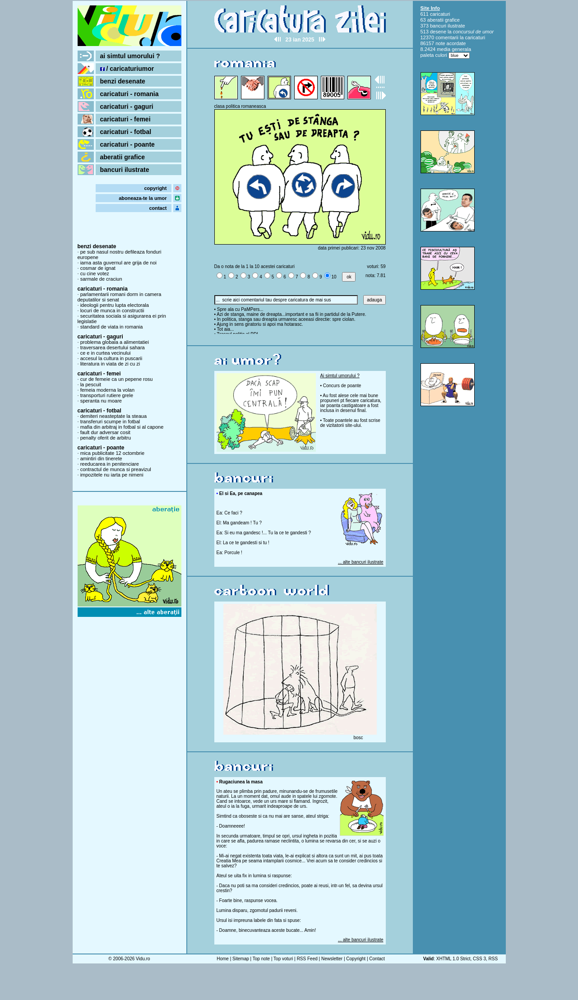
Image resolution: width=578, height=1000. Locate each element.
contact (157, 208)
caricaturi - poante (127, 144)
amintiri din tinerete (101, 458)
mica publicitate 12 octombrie (112, 453)
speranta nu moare (101, 400)
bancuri (438, 25)
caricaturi (440, 14)
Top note (261, 958)
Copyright (355, 958)
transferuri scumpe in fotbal (110, 421)
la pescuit (90, 384)
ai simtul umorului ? (130, 56)
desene (438, 31)
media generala (454, 49)
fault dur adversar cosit (105, 432)
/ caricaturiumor (127, 68)
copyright (155, 188)
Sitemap (240, 958)
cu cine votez (94, 273)
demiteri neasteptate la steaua (113, 416)
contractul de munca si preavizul (115, 469)
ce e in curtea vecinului (105, 353)
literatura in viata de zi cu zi (110, 363)
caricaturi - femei (125, 119)
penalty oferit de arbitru (105, 437)
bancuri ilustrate (124, 169)
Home (223, 958)
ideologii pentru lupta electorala (114, 305)
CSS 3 (479, 958)
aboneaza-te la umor (142, 198)
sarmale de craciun (101, 279)
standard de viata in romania (111, 326)
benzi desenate (122, 81)
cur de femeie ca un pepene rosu (116, 379)
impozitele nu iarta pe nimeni (111, 474)
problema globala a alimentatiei (114, 342)
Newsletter (331, 958)
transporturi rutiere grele (106, 395)
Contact (376, 958)
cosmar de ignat (98, 268)
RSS (493, 958)
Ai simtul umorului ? (340, 375)
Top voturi (283, 958)
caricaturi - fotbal (126, 131)
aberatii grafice (122, 157)
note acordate (450, 43)
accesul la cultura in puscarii (111, 358)
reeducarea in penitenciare (109, 464)
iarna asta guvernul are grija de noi (118, 262)
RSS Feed (307, 958)
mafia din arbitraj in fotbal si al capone (122, 427)
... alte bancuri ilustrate (361, 562)
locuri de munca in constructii (112, 310)
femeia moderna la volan (107, 390)
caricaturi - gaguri (126, 106)
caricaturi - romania (129, 93)
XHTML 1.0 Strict (453, 958)
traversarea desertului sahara (112, 347)
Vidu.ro (143, 958)
